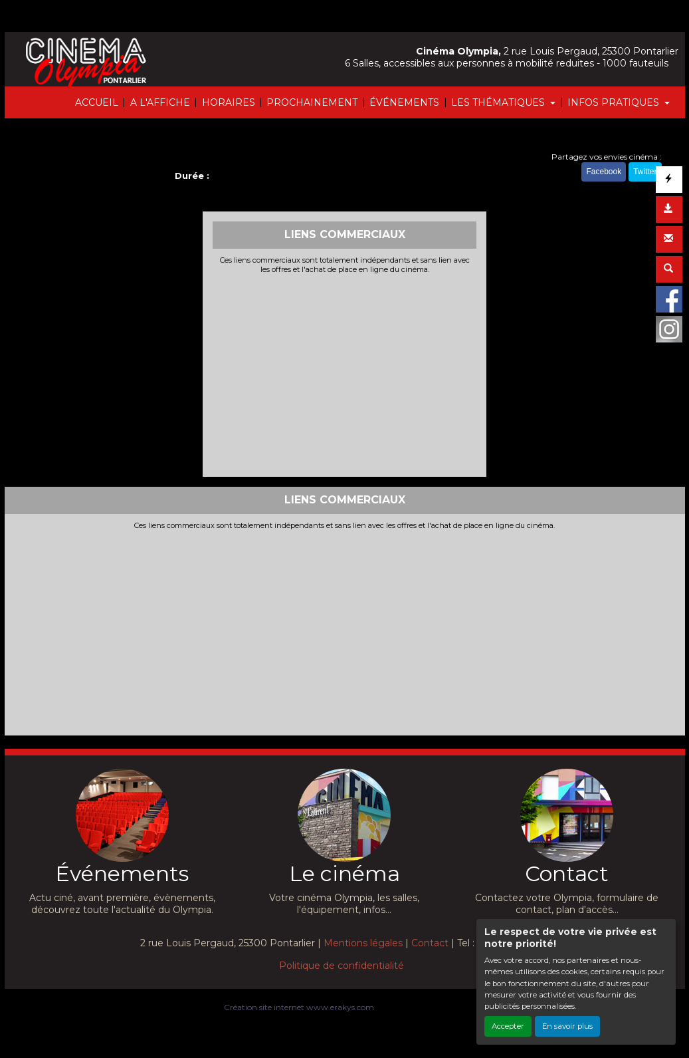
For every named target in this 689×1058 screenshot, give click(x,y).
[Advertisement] (344, 374)
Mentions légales (363, 943)
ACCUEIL (96, 102)
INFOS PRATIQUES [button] (614, 102)
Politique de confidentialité (341, 966)
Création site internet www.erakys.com (299, 1007)
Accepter (508, 1026)
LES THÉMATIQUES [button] (499, 102)
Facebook (603, 171)
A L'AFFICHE (160, 102)
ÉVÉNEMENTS (404, 102)
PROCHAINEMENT (311, 102)
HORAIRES (228, 102)
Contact (429, 943)
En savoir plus (567, 1026)
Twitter (644, 171)
